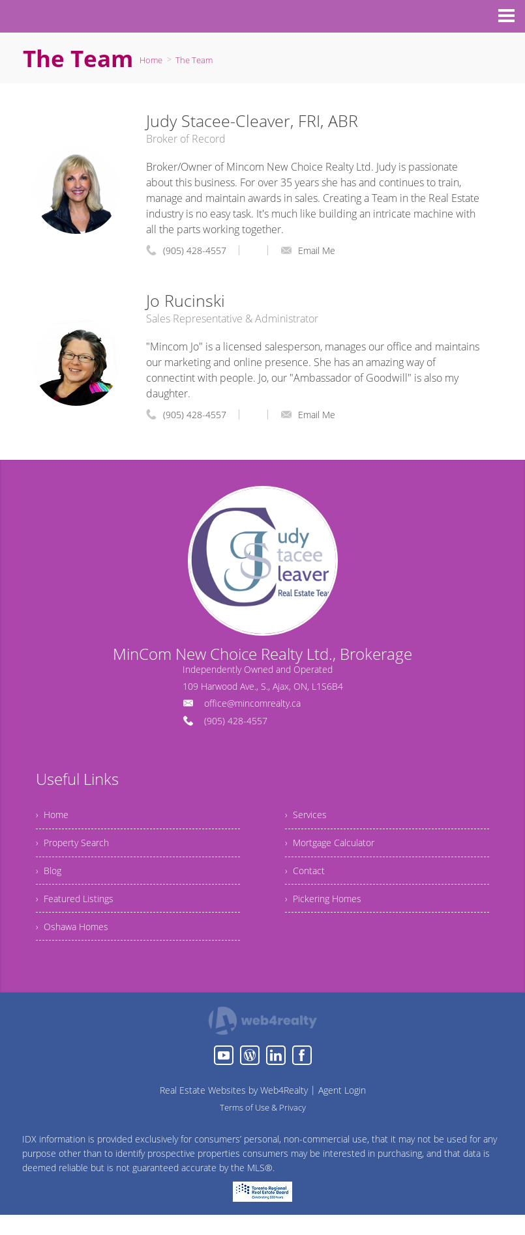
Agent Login (342, 1110)
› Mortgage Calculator (335, 849)
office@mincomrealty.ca (252, 703)
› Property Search (77, 849)
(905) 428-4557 (194, 250)
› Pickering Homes (328, 912)
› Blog (50, 880)
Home (151, 60)
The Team (194, 60)
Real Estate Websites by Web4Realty (234, 1110)
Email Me (308, 250)
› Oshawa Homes (76, 944)
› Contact (306, 880)
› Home (54, 817)
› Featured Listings (79, 912)
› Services (308, 817)
